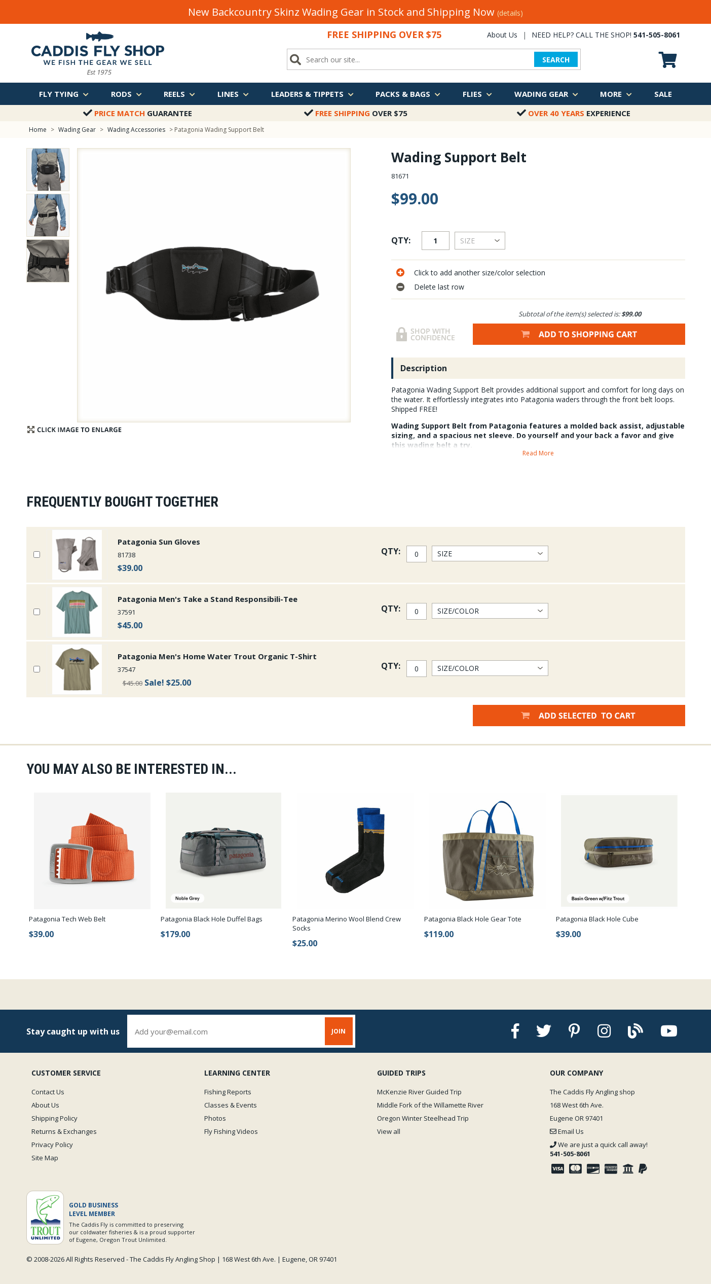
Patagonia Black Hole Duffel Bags (212, 918)
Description (423, 368)
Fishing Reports (227, 1091)
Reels (179, 94)
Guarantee (137, 113)
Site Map (44, 1157)
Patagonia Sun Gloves (159, 542)
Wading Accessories (136, 129)
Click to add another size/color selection (479, 272)
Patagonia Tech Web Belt (67, 918)
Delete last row (439, 287)
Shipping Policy (54, 1118)
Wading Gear (546, 94)
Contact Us (47, 1091)
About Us (502, 35)
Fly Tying (64, 94)
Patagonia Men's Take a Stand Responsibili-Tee (207, 599)
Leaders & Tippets (312, 94)
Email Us (567, 1131)
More (616, 94)
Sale (663, 94)
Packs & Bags (408, 94)
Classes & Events (230, 1105)
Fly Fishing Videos (231, 1131)
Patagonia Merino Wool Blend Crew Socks (346, 923)
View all (388, 1131)
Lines (233, 94)
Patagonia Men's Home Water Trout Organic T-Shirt (217, 656)
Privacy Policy (52, 1144)
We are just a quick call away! (599, 1149)
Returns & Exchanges (64, 1131)
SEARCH (556, 59)
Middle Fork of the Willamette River (430, 1105)
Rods (126, 94)
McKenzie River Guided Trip (419, 1091)
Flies (477, 94)
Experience (573, 113)
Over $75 (355, 113)
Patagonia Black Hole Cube (597, 918)
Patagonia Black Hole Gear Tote (472, 918)
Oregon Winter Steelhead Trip (423, 1118)
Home (38, 129)
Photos (215, 1118)
